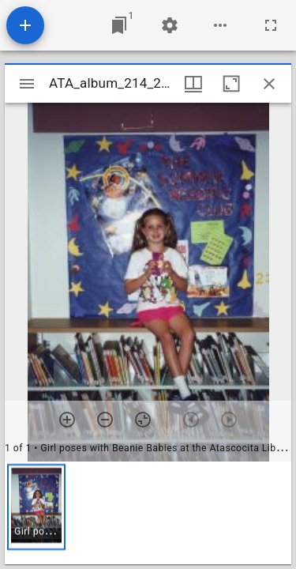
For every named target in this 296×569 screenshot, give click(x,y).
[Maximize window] (231, 84)
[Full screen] (271, 25)
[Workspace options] (220, 25)
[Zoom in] (67, 420)
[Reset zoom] (143, 420)
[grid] (148, 513)
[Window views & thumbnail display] (193, 84)
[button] (36, 507)
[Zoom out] (105, 420)
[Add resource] (25, 25)
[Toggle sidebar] (27, 84)
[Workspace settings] (170, 25)
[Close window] (269, 84)
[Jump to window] (119, 25)
